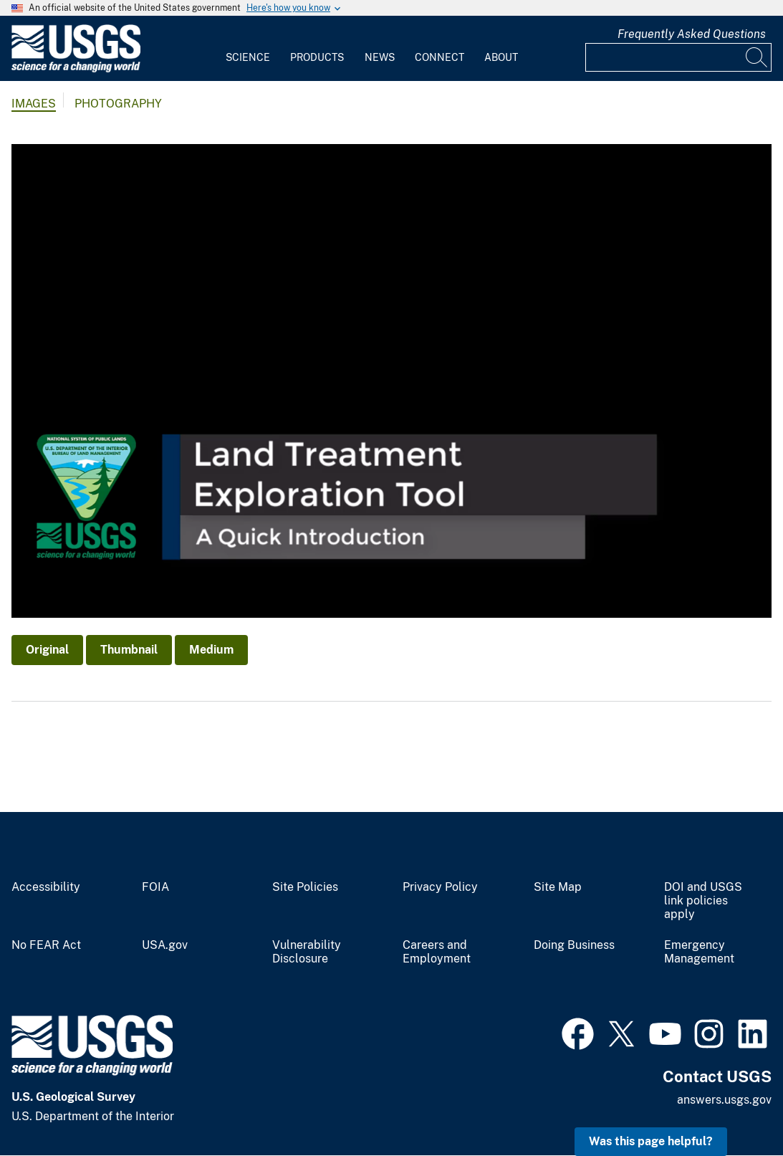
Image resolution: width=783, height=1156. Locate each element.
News (380, 57)
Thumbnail (129, 649)
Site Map (558, 887)
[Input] (678, 57)
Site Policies (305, 887)
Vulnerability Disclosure (306, 952)
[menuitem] (248, 48)
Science (248, 57)
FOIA (155, 887)
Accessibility (45, 887)
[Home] (75, 69)
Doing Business (574, 945)
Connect (439, 57)
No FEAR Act (46, 945)
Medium (211, 649)
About (501, 57)
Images (33, 103)
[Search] (757, 57)
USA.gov (165, 945)
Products (317, 57)
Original (47, 649)
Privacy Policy (440, 887)
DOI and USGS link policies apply (703, 901)
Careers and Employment (437, 952)
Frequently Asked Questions (692, 34)
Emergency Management (699, 952)
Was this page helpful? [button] (651, 1141)
